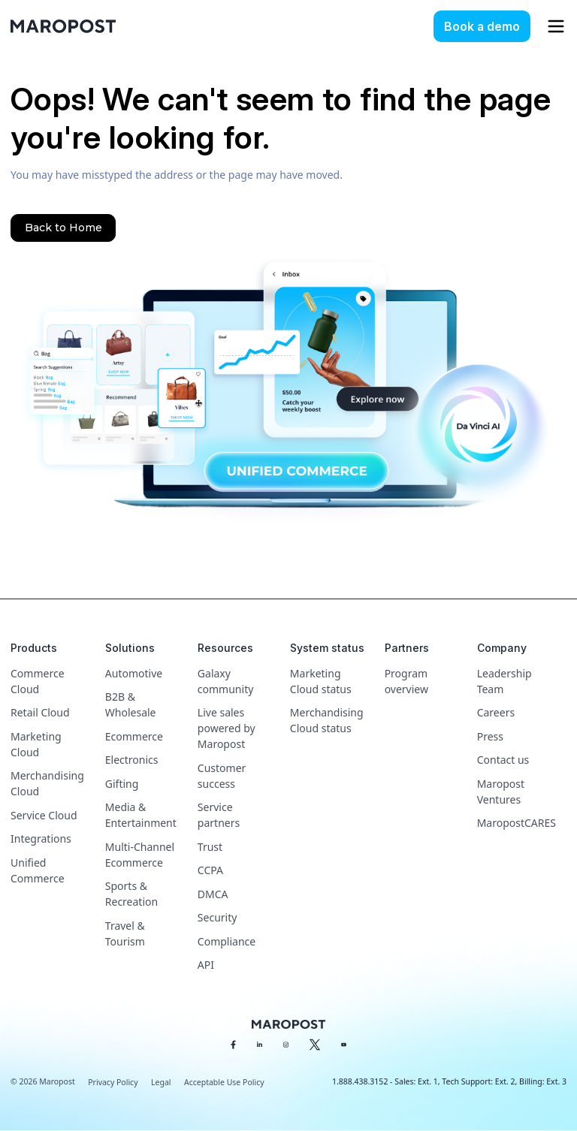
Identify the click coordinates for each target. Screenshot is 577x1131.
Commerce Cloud (38, 681)
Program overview (406, 681)
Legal (161, 1082)
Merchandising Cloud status (327, 720)
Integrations (41, 838)
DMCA (213, 894)
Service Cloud (44, 815)
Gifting (122, 784)
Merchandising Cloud (47, 783)
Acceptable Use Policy (224, 1082)
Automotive (133, 673)
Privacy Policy (112, 1082)
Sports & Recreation (131, 894)
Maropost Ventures (500, 792)
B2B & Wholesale (130, 704)
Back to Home (63, 227)
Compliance (226, 941)
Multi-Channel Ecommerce (139, 855)
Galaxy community (225, 681)
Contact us (503, 759)
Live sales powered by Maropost (226, 728)
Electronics (132, 759)
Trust (210, 847)
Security (217, 917)
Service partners (219, 815)
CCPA (210, 870)
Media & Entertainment (141, 815)
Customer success (222, 776)
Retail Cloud (40, 712)
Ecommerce (134, 736)
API (206, 965)
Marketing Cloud (36, 744)
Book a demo (482, 26)
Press (490, 736)
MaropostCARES (516, 823)
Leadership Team (504, 681)
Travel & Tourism (125, 933)
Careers (496, 712)
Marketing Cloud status (321, 681)
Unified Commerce (38, 870)
